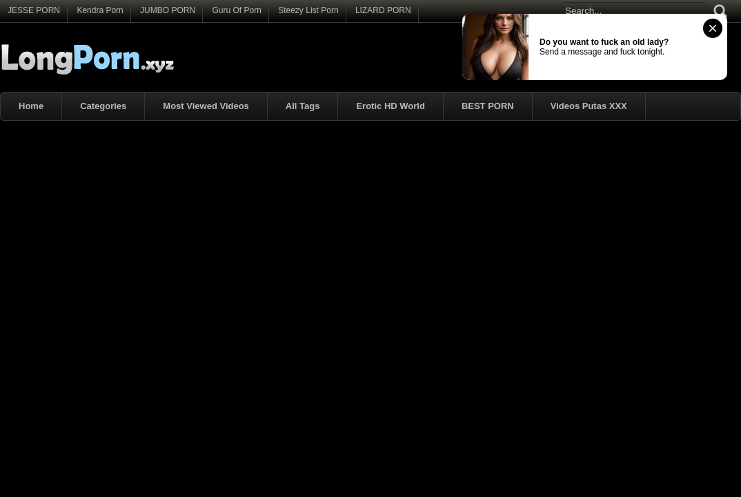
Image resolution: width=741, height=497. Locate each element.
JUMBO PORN (167, 10)
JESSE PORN (34, 10)
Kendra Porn (100, 10)
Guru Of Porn (236, 10)
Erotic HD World (390, 106)
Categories (103, 106)
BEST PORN (488, 106)
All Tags (303, 106)
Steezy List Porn (308, 10)
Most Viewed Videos (206, 106)
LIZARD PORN (383, 10)
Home (31, 106)
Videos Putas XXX (589, 106)
